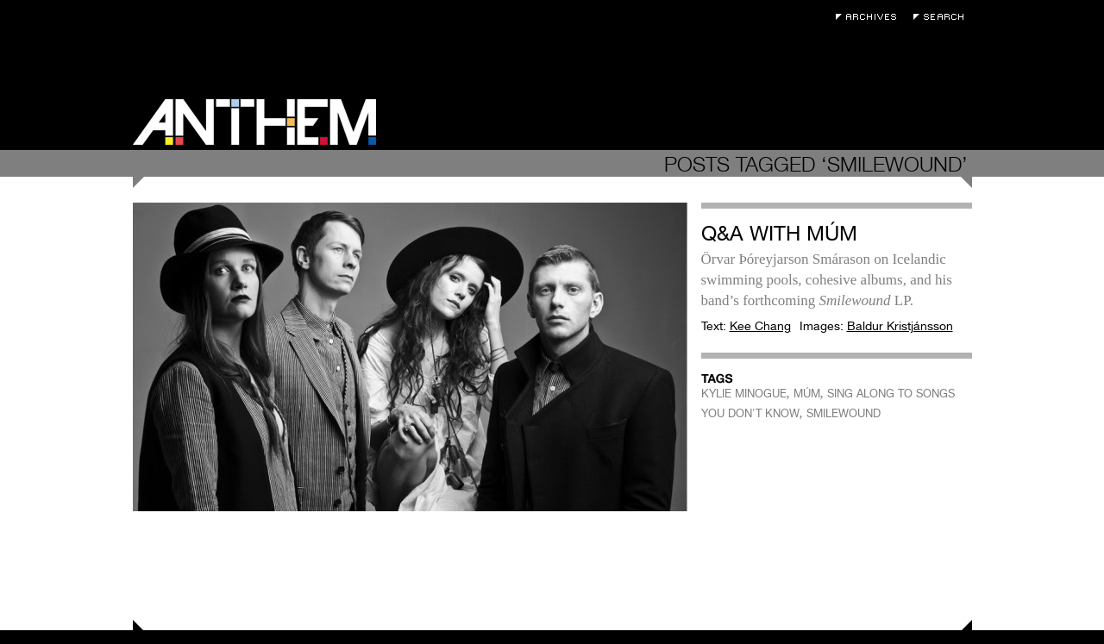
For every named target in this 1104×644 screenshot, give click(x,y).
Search (942, 17)
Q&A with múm (779, 233)
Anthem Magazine (254, 122)
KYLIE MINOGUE (744, 393)
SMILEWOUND (843, 413)
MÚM (807, 393)
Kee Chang (760, 326)
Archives (870, 17)
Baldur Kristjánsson (900, 326)
